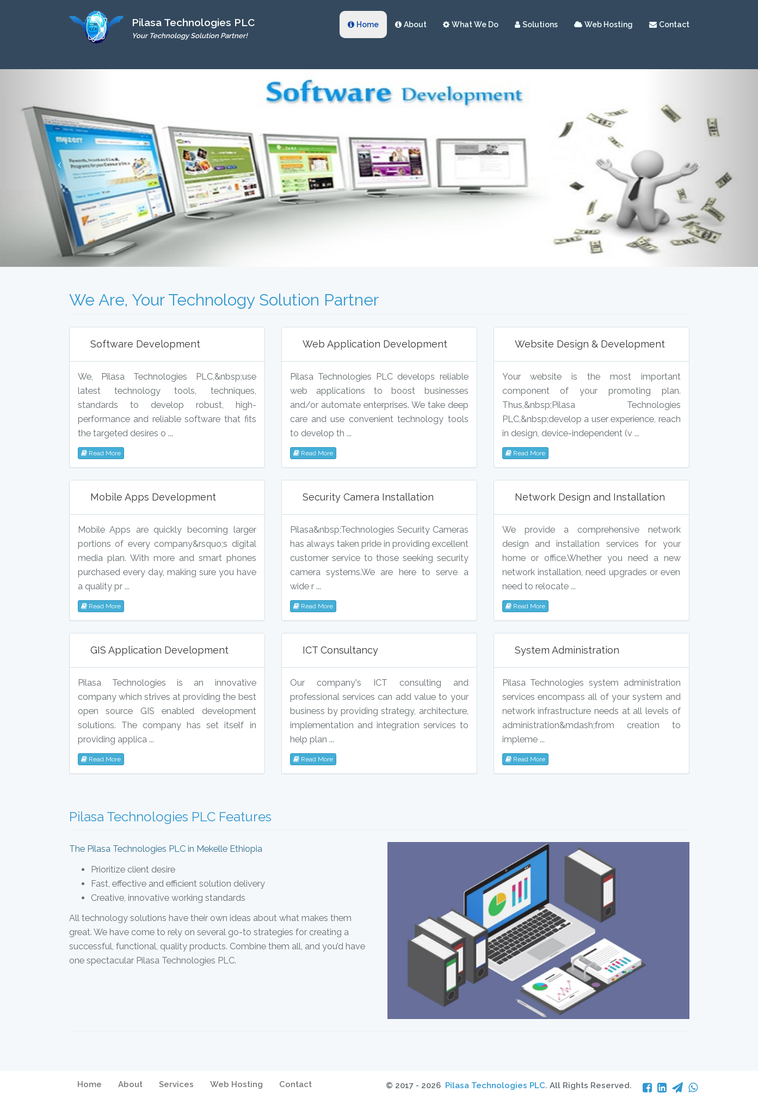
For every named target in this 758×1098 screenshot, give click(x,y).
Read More (101, 453)
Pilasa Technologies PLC (495, 1085)
